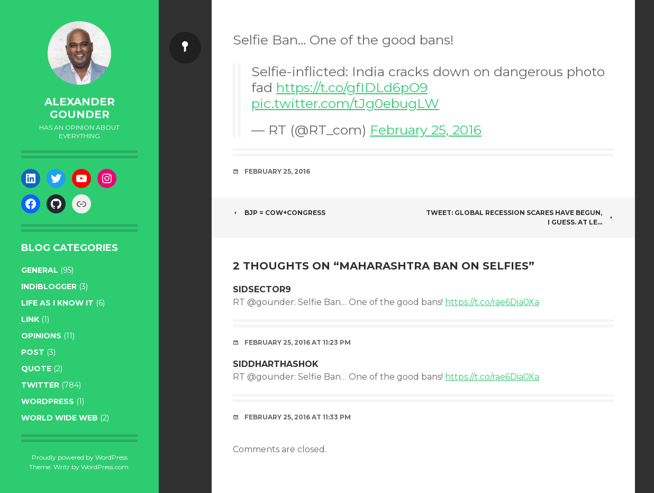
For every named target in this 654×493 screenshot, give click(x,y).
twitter (40, 385)
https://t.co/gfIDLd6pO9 (352, 87)
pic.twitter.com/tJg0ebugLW (345, 103)
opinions (41, 335)
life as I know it (57, 303)
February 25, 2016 (426, 130)
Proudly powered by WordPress (80, 457)
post (32, 352)
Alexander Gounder (79, 108)
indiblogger (49, 286)
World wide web (59, 418)
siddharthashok (276, 364)
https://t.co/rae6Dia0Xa (492, 302)
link (30, 319)
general (39, 270)
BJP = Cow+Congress (279, 213)
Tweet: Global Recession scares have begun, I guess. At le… (520, 217)
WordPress (47, 401)
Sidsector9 (262, 289)
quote (36, 368)
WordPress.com (105, 467)
